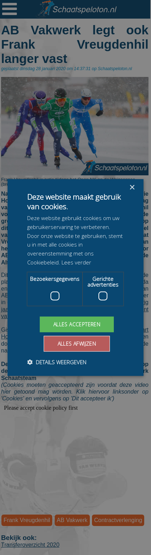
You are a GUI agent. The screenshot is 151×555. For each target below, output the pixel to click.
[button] (56, 362)
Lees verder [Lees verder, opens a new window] (76, 262)
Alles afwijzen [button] (77, 343)
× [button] (132, 187)
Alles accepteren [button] (76, 324)
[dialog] (75, 277)
